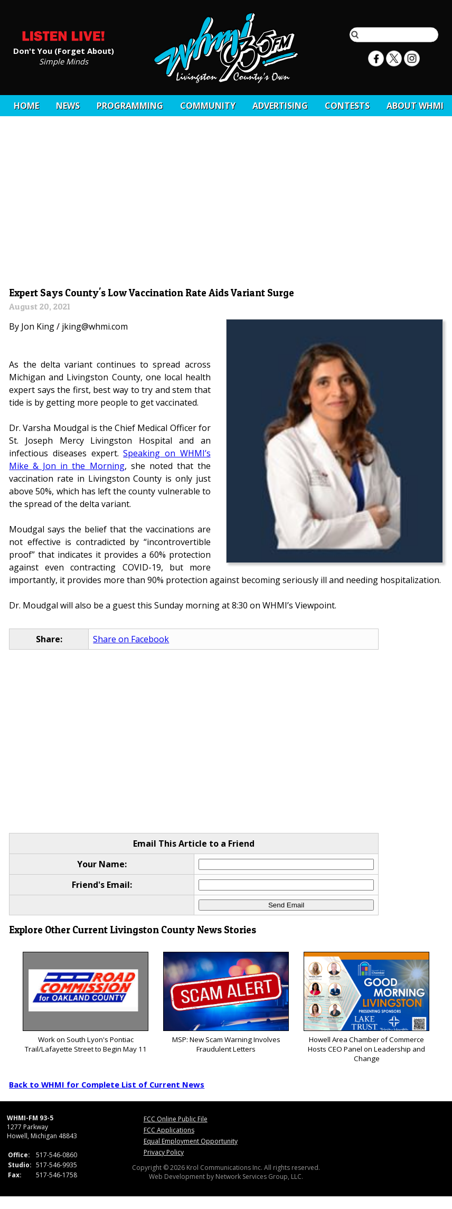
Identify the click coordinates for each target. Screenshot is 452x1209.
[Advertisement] (226, 204)
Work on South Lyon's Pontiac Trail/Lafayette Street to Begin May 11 (85, 1003)
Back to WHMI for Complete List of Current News (106, 1084)
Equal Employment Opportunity (191, 1141)
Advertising (280, 105)
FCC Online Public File (176, 1118)
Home (26, 105)
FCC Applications (169, 1130)
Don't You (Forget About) (63, 50)
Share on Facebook (131, 639)
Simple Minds (63, 60)
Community (208, 105)
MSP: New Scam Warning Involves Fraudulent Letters (225, 1003)
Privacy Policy (164, 1152)
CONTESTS (347, 105)
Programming (130, 105)
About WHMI (415, 105)
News (68, 105)
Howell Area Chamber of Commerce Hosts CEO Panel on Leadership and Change (366, 1007)
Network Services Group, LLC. (259, 1176)
